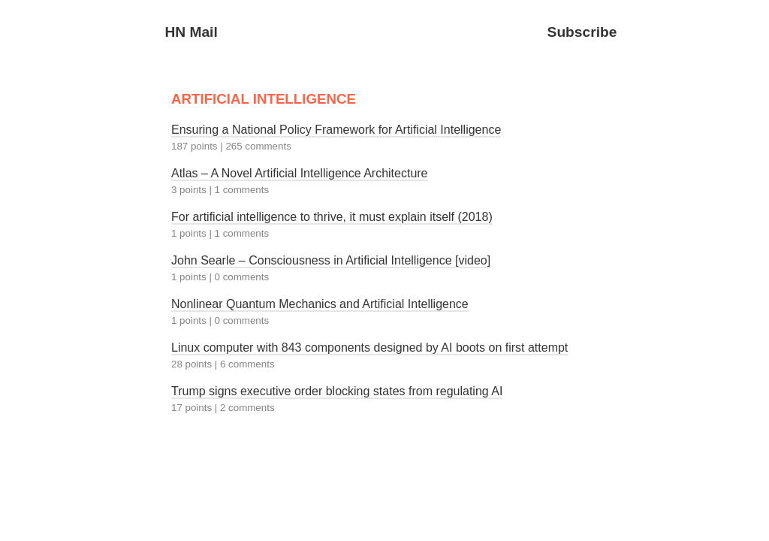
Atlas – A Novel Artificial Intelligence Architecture (299, 173)
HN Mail (190, 32)
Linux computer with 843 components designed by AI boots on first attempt (369, 347)
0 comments (242, 277)
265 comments (258, 146)
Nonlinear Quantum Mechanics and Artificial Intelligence (320, 304)
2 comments (247, 407)
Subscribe (582, 32)
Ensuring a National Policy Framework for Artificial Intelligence (336, 129)
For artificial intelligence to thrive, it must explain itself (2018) (332, 216)
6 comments (247, 364)
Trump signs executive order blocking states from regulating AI (336, 391)
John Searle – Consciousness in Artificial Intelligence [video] (330, 260)
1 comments (242, 189)
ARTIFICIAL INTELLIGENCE (263, 99)
